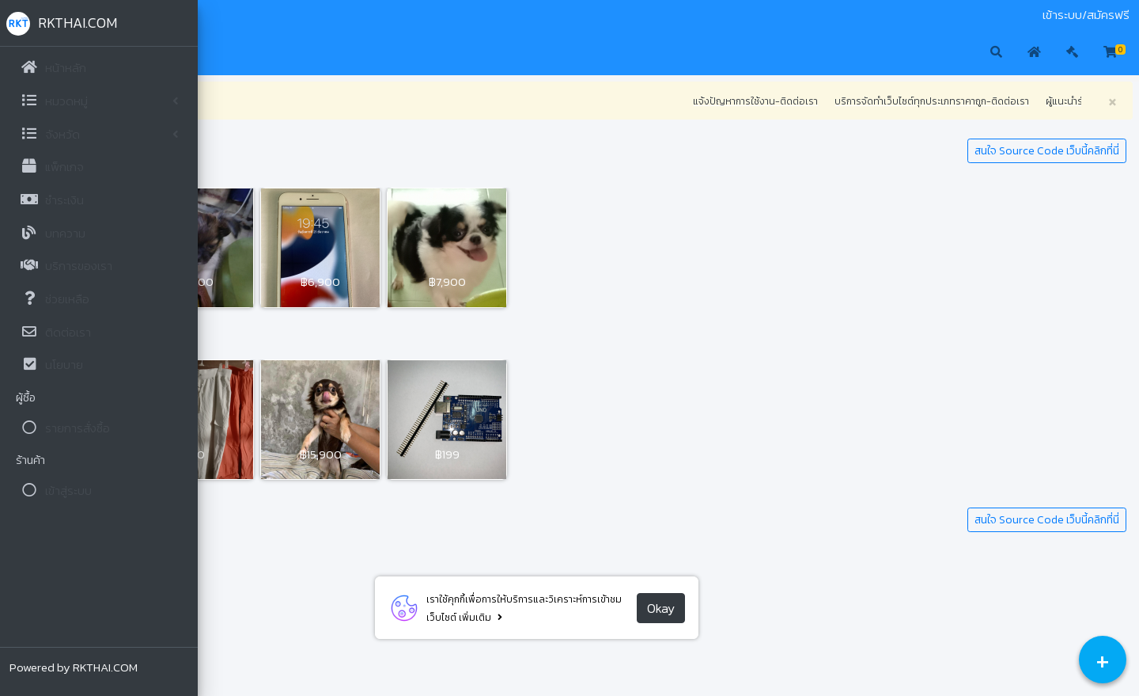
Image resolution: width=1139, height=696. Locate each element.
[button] (222, 53)
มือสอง (224, 15)
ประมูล (261, 15)
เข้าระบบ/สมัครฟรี (1086, 15)
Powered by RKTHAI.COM (73, 667)
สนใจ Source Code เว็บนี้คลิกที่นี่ (1046, 151)
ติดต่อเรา (303, 15)
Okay (759, 608)
